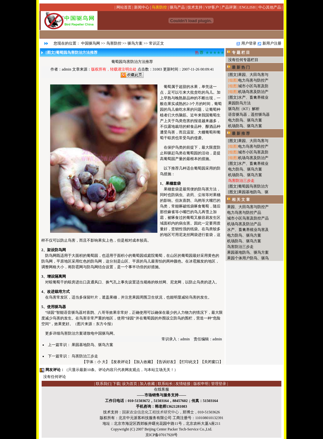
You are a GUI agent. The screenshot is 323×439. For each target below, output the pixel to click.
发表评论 (120, 362)
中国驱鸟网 (90, 43)
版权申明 (200, 383)
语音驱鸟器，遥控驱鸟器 (249, 114)
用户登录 (248, 43)
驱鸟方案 (135, 43)
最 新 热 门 (241, 67)
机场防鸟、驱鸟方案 (245, 126)
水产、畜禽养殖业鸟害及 (248, 229)
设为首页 (129, 383)
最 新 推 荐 (241, 133)
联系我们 (103, 383)
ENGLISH (247, 7)
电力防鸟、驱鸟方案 (245, 120)
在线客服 (161, 389)
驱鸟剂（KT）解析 (244, 109)
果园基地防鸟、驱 (253, 192)
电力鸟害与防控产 (253, 80)
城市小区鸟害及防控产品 (248, 218)
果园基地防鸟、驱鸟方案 (92, 345)
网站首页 (124, 7)
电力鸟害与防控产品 (244, 212)
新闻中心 (141, 7)
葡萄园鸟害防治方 (253, 186)
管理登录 (218, 383)
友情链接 (183, 383)
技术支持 (195, 7)
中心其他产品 (269, 7)
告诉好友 (166, 362)
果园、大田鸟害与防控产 (248, 207)
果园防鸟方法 (239, 103)
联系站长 (165, 383)
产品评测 (229, 7)
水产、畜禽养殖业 (253, 97)
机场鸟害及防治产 (253, 92)
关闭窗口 (211, 362)
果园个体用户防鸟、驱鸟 (248, 258)
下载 (116, 383)
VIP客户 (212, 7)
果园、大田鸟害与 (253, 74)
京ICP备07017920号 (161, 435)
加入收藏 (143, 362)
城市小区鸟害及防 (253, 86)
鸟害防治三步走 (85, 356)
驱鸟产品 (177, 7)
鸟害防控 (159, 7)
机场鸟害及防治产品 (244, 224)
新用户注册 (271, 43)
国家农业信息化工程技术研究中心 (150, 412)
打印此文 (189, 362)
